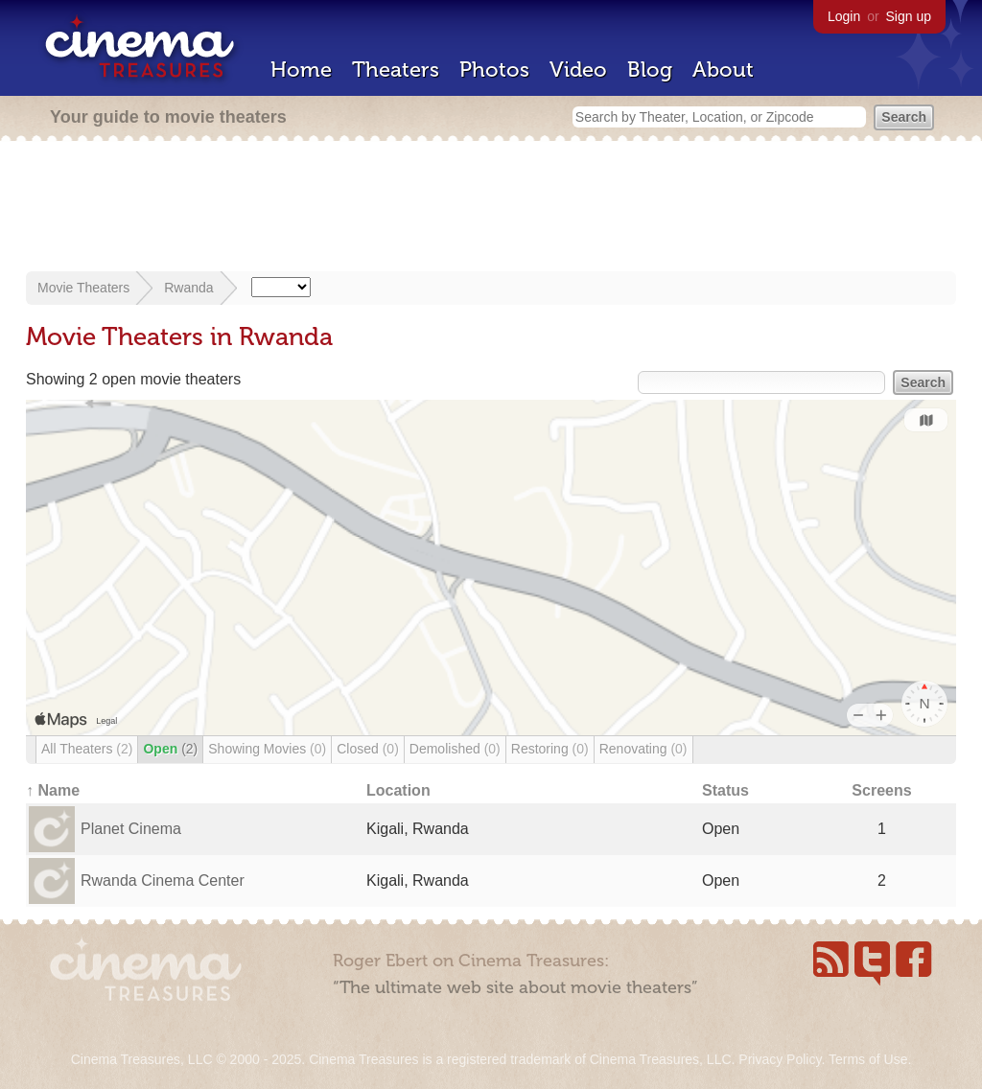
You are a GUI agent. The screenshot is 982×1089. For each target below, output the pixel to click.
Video (578, 69)
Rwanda (188, 287)
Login (844, 16)
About (723, 69)
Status (725, 790)
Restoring (550, 748)
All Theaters (86, 748)
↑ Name (53, 790)
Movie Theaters (83, 287)
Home (301, 69)
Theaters (395, 69)
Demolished (455, 748)
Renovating (643, 748)
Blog (649, 69)
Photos (494, 69)
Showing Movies (267, 748)
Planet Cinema (131, 829)
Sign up (908, 16)
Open (170, 748)
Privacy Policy (779, 1059)
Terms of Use (868, 1059)
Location (398, 790)
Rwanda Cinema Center (163, 880)
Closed (368, 748)
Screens (881, 790)
